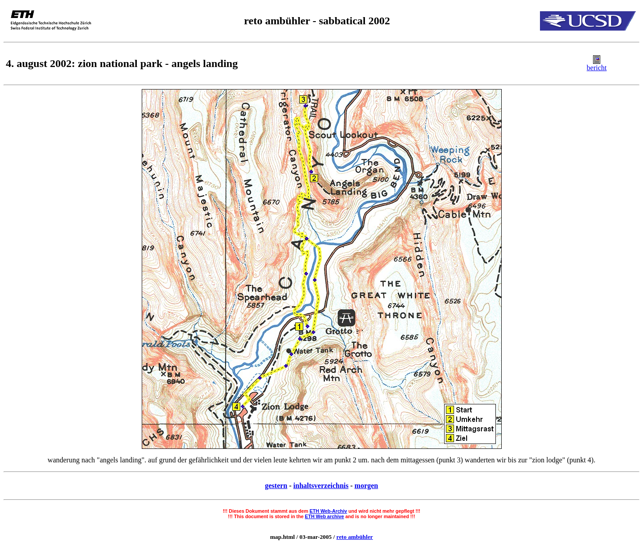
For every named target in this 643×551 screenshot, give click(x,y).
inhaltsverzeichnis (321, 485)
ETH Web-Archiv (328, 511)
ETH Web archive (324, 516)
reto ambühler (355, 536)
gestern (276, 485)
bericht (597, 68)
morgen (366, 485)
